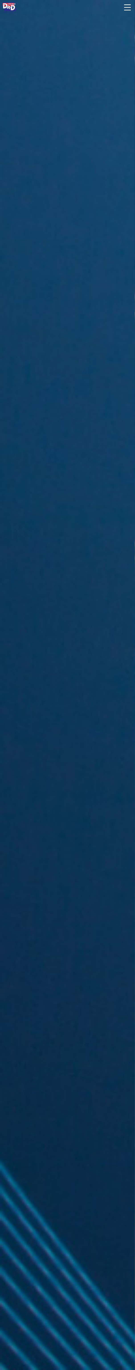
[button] (127, 6)
